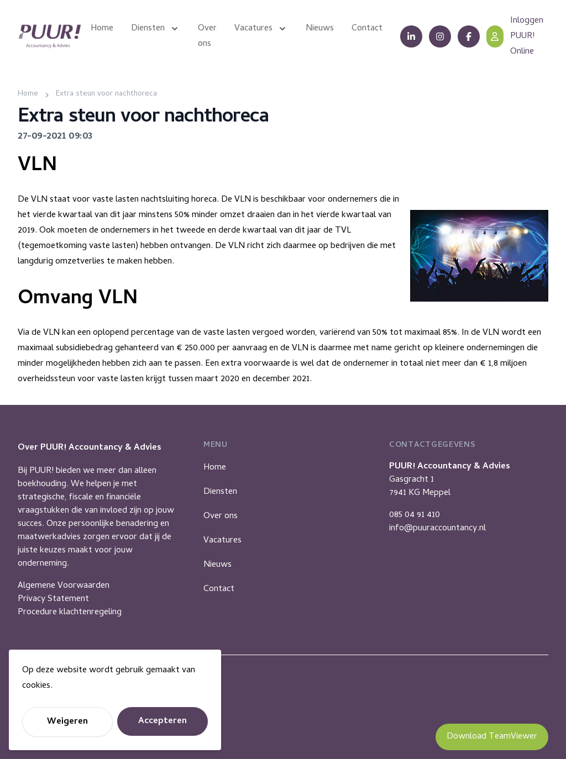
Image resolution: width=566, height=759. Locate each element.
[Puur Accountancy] (50, 36)
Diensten (220, 492)
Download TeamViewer (492, 737)
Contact (218, 589)
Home (214, 468)
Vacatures (222, 541)
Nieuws (217, 565)
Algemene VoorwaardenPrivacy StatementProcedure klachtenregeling (70, 599)
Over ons (220, 516)
